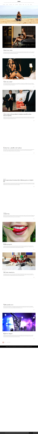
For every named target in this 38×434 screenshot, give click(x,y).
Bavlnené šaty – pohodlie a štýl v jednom (12, 148)
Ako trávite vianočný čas (8, 272)
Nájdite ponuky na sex (8, 304)
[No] (37, 433)
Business (4, 4)
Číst (34, 55)
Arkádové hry (6, 213)
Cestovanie (10, 4)
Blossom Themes (25, 346)
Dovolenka (16, 4)
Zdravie (31, 4)
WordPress (30, 346)
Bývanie (7, 4)
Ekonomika (20, 4)
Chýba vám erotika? (7, 81)
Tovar (25, 4)
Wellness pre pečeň (7, 244)
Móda (23, 4)
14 (8, 342)
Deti (13, 4)
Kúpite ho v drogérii (7, 333)
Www (28, 4)
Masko (19, 1)
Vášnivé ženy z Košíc (7, 50)
